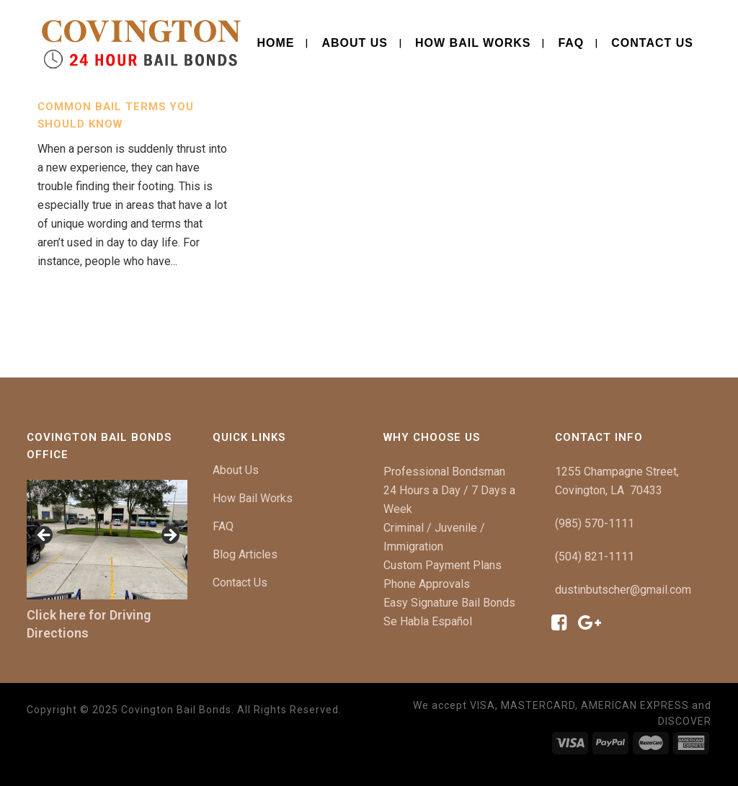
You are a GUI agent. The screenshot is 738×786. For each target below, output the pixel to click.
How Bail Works (253, 498)
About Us (236, 470)
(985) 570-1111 (594, 523)
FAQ (223, 526)
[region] (107, 540)
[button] (44, 536)
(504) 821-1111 (594, 556)
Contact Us (240, 582)
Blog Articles (245, 554)
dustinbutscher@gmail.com (623, 590)
